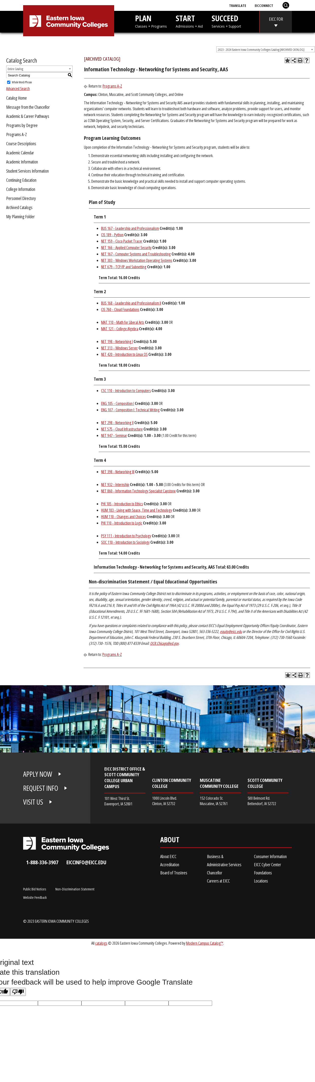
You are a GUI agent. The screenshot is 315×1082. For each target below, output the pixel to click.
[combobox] (265, 49)
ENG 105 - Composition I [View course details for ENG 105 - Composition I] (117, 403)
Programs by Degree (22, 125)
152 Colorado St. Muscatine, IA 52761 (214, 800)
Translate (237, 5)
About (169, 841)
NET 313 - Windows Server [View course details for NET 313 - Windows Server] (119, 348)
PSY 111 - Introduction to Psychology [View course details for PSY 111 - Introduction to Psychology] (126, 536)
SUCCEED (226, 21)
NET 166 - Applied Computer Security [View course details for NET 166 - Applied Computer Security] (126, 247)
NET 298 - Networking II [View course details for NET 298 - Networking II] (117, 422)
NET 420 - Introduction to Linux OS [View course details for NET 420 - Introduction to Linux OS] (124, 354)
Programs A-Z (16, 134)
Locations (261, 881)
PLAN (151, 21)
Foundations (263, 873)
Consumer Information (270, 856)
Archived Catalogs (19, 207)
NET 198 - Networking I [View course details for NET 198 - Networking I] (117, 341)
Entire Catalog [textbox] (15, 69)
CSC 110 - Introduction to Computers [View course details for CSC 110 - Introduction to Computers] (126, 390)
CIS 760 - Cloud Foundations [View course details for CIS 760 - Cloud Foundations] (120, 309)
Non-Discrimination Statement (74, 888)
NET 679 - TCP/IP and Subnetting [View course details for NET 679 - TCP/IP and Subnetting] (123, 267)
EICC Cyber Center (267, 864)
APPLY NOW (37, 774)
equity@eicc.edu (231, 631)
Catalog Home (16, 98)
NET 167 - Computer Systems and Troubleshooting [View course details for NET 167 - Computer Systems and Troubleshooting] (136, 254)
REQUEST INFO (40, 788)
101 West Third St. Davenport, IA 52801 (118, 801)
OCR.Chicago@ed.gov (164, 643)
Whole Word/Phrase (22, 82)
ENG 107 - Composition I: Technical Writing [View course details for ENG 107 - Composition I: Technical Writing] (130, 410)
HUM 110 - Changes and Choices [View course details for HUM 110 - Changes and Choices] (123, 516)
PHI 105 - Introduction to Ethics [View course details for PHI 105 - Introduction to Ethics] (122, 503)
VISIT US (33, 802)
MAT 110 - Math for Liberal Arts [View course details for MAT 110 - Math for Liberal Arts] (122, 322)
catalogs (101, 943)
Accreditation (169, 864)
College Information (20, 189)
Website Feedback (35, 897)
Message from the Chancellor (28, 107)
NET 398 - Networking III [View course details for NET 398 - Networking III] (117, 471)
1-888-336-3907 (42, 862)
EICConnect (264, 5)
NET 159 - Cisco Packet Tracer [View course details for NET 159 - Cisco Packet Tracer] (121, 241)
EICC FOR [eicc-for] (276, 19)
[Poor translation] (18, 992)
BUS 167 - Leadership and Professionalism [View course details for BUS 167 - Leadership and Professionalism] (130, 228)
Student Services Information (27, 171)
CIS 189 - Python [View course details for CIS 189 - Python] (112, 234)
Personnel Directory (21, 198)
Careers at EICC (218, 881)
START (189, 21)
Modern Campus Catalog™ (204, 943)
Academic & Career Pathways (27, 116)
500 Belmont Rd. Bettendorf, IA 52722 (262, 800)
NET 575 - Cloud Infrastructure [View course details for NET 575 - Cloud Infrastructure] (122, 429)
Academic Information (22, 162)
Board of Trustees (173, 873)
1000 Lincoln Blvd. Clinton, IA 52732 (164, 800)
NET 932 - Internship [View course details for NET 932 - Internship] (115, 484)
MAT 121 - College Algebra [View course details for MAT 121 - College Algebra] (119, 328)
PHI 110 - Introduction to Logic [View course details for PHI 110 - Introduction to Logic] (121, 523)
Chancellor (214, 873)
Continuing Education (21, 180)
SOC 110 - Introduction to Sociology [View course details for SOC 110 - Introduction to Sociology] (125, 542)
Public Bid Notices (34, 888)
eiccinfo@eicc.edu (86, 862)
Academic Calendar (20, 153)
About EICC (168, 856)
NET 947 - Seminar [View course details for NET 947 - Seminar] (114, 435)
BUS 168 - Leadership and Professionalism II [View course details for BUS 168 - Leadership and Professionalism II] (131, 303)
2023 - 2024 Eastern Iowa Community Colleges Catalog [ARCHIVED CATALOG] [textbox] (261, 49)
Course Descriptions (21, 143)
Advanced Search (18, 88)
